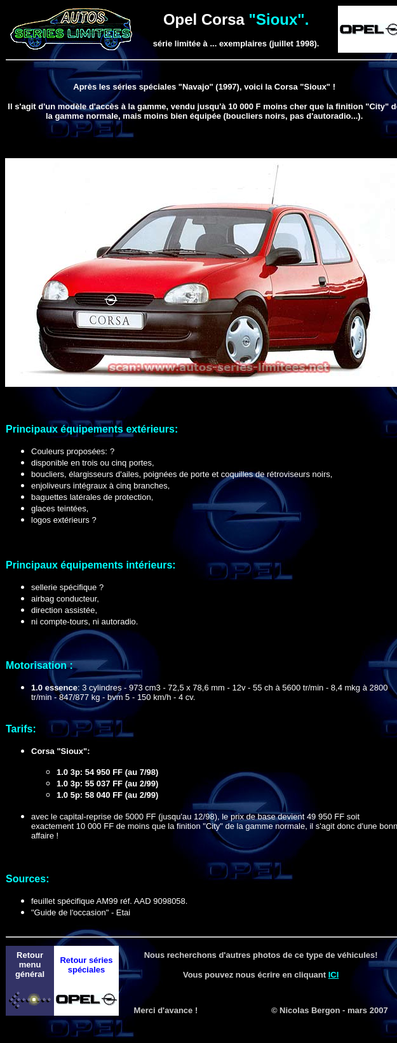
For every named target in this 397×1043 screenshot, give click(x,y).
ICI (333, 974)
